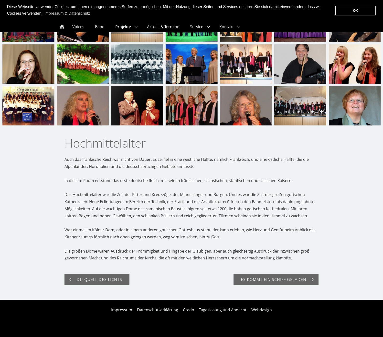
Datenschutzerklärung (157, 312)
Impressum (121, 312)
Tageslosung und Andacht (222, 312)
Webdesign (261, 312)
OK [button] (355, 10)
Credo (188, 312)
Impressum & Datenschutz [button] (67, 13)
